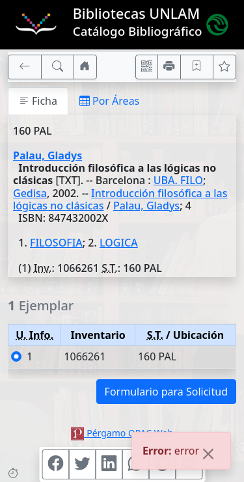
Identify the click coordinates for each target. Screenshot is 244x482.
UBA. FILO (178, 180)
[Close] (208, 454)
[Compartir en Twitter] (82, 464)
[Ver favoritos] (224, 67)
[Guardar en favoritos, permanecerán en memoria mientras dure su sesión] (197, 67)
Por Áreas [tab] (109, 101)
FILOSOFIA (56, 242)
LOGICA (119, 242)
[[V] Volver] (25, 67)
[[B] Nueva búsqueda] (58, 67)
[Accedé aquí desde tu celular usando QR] (147, 67)
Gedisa (30, 193)
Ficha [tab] (38, 101)
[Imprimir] (169, 67)
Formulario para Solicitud (166, 391)
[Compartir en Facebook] (55, 464)
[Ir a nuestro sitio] (85, 67)
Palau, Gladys (47, 155)
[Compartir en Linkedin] (108, 464)
